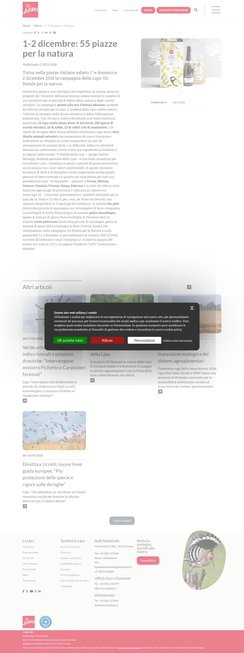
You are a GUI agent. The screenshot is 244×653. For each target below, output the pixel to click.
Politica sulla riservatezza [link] (177, 340)
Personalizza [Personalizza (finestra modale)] (144, 340)
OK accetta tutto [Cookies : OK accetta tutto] (70, 340)
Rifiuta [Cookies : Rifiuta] (107, 340)
